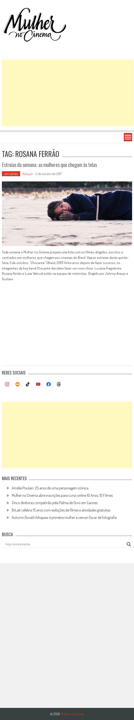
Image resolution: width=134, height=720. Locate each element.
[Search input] (64, 544)
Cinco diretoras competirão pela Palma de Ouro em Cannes (54, 502)
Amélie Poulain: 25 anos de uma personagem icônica (50, 488)
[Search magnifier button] (128, 544)
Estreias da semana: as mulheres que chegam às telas (49, 164)
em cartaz (11, 173)
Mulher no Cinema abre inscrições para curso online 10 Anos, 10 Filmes (62, 495)
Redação (27, 174)
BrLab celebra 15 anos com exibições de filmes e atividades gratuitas (61, 510)
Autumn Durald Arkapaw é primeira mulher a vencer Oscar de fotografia (64, 517)
